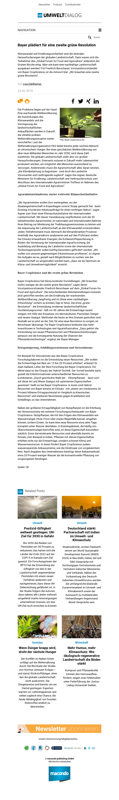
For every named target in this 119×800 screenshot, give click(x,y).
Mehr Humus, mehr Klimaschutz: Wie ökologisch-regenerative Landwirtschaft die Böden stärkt (81, 655)
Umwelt (37, 522)
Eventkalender (73, 4)
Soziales (37, 642)
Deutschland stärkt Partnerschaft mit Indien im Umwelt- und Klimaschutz (82, 534)
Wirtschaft (81, 642)
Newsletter (44, 4)
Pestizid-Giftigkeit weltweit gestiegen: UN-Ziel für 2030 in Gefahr (37, 532)
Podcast (57, 4)
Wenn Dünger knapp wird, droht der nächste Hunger (37, 649)
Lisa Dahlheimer (32, 83)
